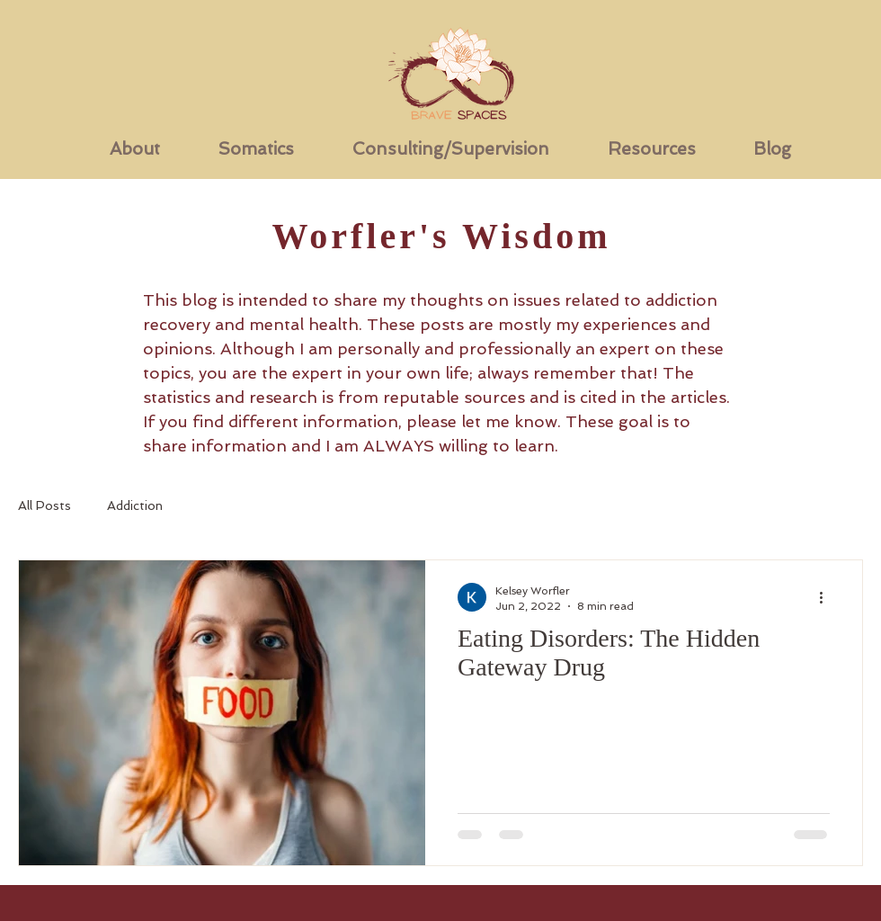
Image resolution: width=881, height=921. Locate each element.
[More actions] (827, 597)
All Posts (44, 505)
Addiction (135, 505)
